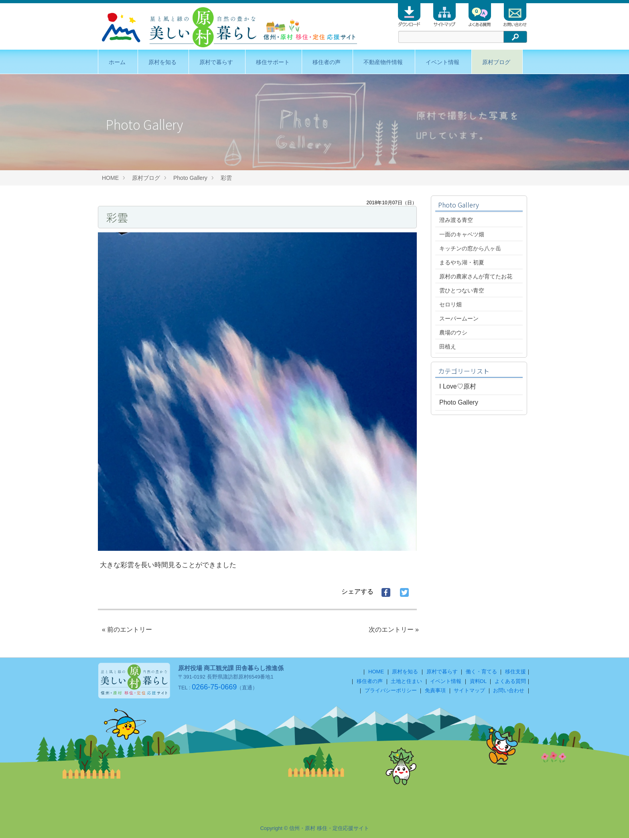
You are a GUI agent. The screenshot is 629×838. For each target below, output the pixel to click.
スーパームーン (459, 318)
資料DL (478, 681)
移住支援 (515, 672)
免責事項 (435, 690)
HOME (110, 178)
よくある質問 (510, 681)
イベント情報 (442, 62)
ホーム (117, 62)
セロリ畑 (450, 304)
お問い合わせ (508, 690)
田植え (447, 346)
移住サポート (273, 62)
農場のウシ (453, 332)
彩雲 (226, 178)
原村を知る (162, 62)
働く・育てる (481, 672)
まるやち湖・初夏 (461, 262)
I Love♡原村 (457, 386)
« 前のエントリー (127, 629)
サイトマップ (469, 690)
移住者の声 (326, 62)
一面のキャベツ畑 (461, 234)
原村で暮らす (216, 62)
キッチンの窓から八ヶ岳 (470, 248)
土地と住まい (406, 681)
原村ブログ (496, 62)
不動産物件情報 (383, 62)
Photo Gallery (190, 178)
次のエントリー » (394, 629)
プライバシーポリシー (391, 690)
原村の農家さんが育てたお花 (475, 276)
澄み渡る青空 (456, 220)
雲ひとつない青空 (461, 290)
